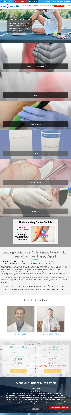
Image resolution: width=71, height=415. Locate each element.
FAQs (66, 5)
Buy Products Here (59, 5)
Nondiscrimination (57, 401)
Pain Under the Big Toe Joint (32, 322)
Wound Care (23, 25)
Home (17, 5)
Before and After (49, 5)
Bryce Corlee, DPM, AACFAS (50, 226)
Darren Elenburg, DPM (20, 226)
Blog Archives (36, 334)
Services (42, 5)
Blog (69, 5)
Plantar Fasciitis (25, 23)
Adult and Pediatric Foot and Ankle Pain (20, 27)
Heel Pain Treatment (15, 23)
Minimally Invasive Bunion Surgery (22, 22)
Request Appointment (21, 1)
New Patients (35, 5)
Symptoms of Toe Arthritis (31, 328)
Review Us (48, 347)
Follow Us (31, 347)
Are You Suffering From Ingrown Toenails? (36, 325)
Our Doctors (23, 5)
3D (11, 22)
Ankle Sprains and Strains (31, 319)
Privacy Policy (65, 401)
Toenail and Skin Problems (16, 30)
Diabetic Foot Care (15, 25)
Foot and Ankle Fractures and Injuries (19, 28)
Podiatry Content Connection (34, 401)
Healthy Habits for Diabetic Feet (33, 316)
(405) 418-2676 (63, 1)
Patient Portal (33, 1)
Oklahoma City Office (9, 381)
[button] (1, 287)
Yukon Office (6, 383)
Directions (18, 263)
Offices (29, 5)
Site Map (51, 401)
